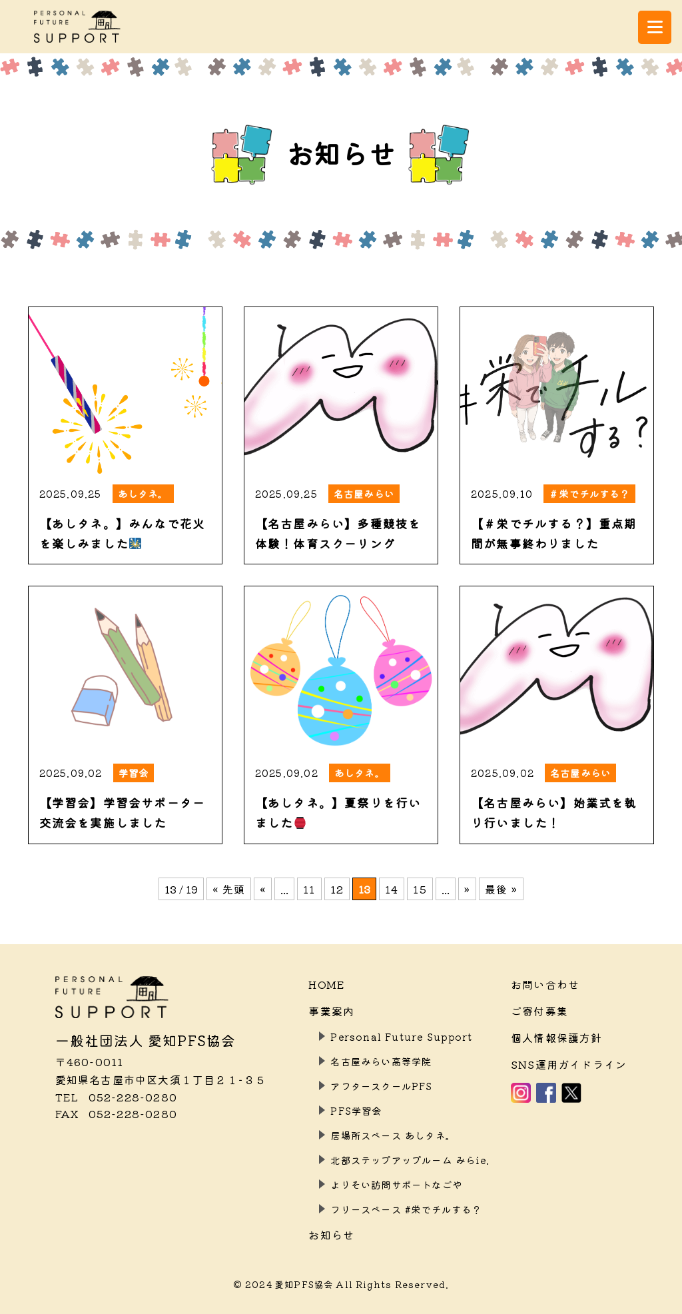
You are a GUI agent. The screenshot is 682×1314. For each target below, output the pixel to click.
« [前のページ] (263, 889)
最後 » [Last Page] (501, 889)
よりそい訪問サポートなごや (396, 1184)
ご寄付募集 (539, 1011)
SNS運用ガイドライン (569, 1064)
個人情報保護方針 (557, 1037)
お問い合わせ (545, 984)
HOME (326, 984)
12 (337, 889)
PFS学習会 (356, 1110)
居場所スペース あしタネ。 (393, 1135)
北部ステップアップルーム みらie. (410, 1160)
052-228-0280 (116, 1097)
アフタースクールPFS (381, 1086)
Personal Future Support (401, 1036)
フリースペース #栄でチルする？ (406, 1209)
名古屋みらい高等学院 (381, 1061)
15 (419, 889)
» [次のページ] (467, 889)
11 (309, 889)
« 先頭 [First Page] (228, 889)
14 (391, 889)
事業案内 (331, 1011)
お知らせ (331, 1235)
